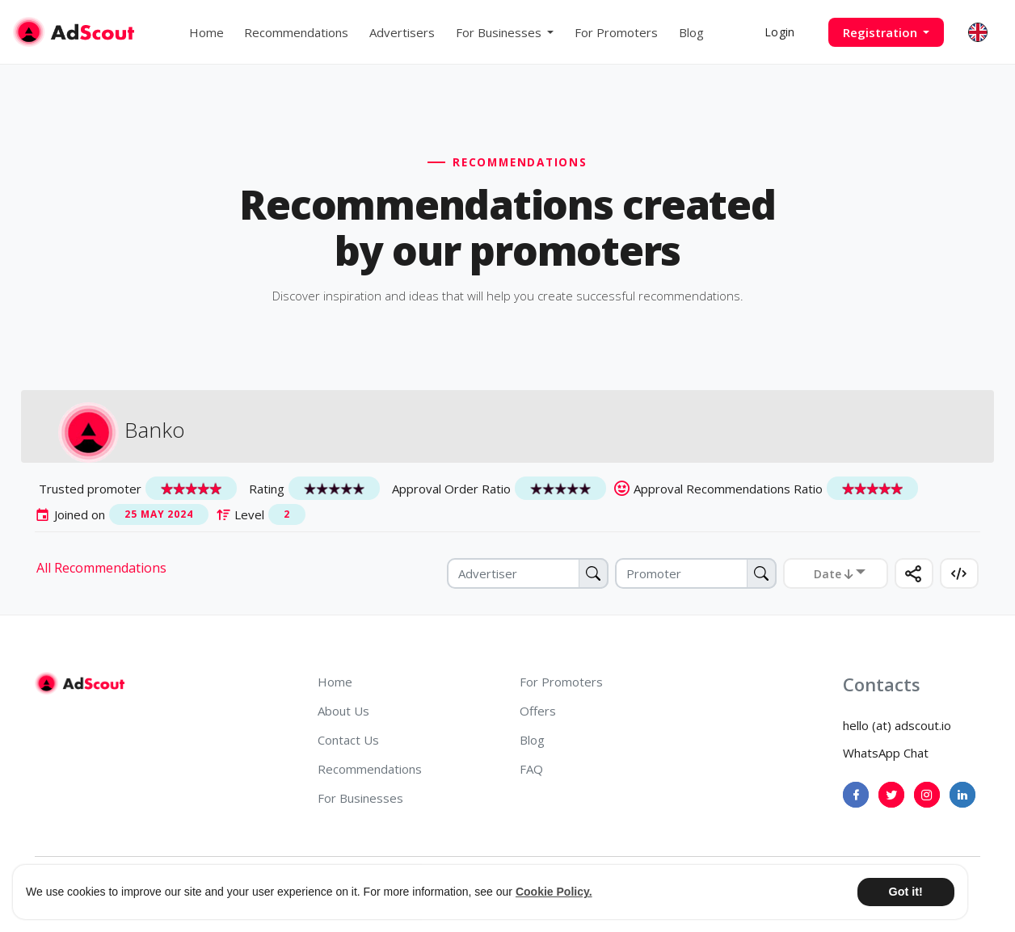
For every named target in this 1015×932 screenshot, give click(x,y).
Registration (881, 32)
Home (206, 32)
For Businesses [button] (500, 32)
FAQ (531, 769)
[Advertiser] (528, 573)
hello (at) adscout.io (897, 725)
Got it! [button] (905, 891)
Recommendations (296, 32)
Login (779, 32)
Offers (538, 711)
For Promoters (616, 32)
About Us (343, 711)
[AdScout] (79, 683)
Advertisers (402, 32)
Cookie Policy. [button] (554, 891)
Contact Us (348, 740)
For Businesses (360, 798)
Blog (691, 32)
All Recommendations (101, 568)
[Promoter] (696, 573)
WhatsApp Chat (886, 753)
